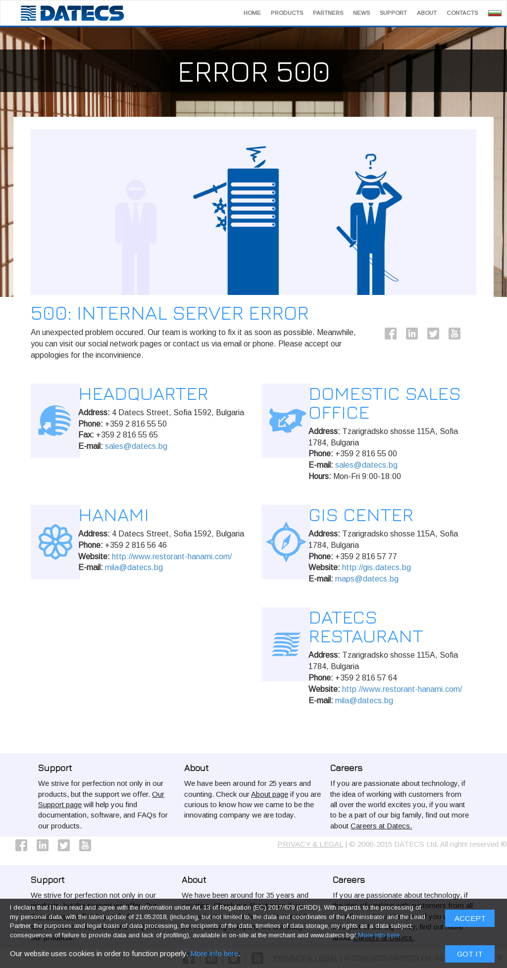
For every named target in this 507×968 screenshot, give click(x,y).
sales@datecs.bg (136, 446)
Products (287, 13)
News (361, 13)
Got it (470, 344)
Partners (328, 13)
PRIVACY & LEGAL (310, 844)
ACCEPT (470, 309)
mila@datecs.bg (134, 567)
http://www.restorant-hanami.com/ (172, 556)
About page (269, 794)
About (427, 13)
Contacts (462, 13)
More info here (214, 343)
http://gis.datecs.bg (376, 567)
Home (252, 13)
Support (393, 13)
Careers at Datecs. (381, 826)
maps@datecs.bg (367, 579)
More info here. (379, 326)
